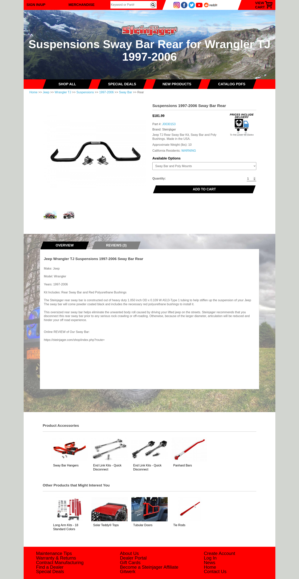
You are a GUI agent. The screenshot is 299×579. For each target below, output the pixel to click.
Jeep (46, 92)
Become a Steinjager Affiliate (149, 567)
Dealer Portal (133, 557)
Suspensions (85, 92)
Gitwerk (127, 571)
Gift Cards (130, 562)
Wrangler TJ (63, 92)
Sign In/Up (36, 5)
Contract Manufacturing (60, 562)
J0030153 (169, 124)
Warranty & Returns (56, 557)
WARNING (188, 150)
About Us (129, 553)
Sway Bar (125, 92)
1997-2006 (106, 92)
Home (33, 92)
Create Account (219, 553)
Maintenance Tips (54, 553)
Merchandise (81, 5)
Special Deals (50, 571)
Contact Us (215, 571)
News (209, 562)
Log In (210, 557)
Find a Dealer (49, 567)
